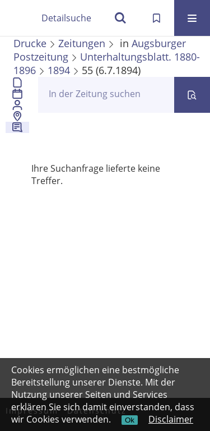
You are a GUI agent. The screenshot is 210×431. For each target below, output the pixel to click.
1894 (59, 70)
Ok (129, 420)
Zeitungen (81, 43)
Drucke (29, 43)
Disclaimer (170, 419)
